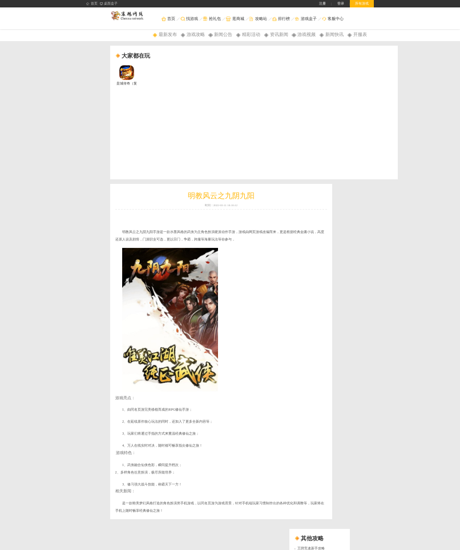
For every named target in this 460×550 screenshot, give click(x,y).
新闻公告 (223, 34)
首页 (92, 4)
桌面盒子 (109, 4)
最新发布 (168, 34)
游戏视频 (306, 34)
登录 (340, 3)
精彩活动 (251, 34)
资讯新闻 (279, 34)
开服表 (360, 34)
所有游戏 (362, 3)
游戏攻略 (196, 34)
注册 (322, 3)
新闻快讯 (334, 34)
